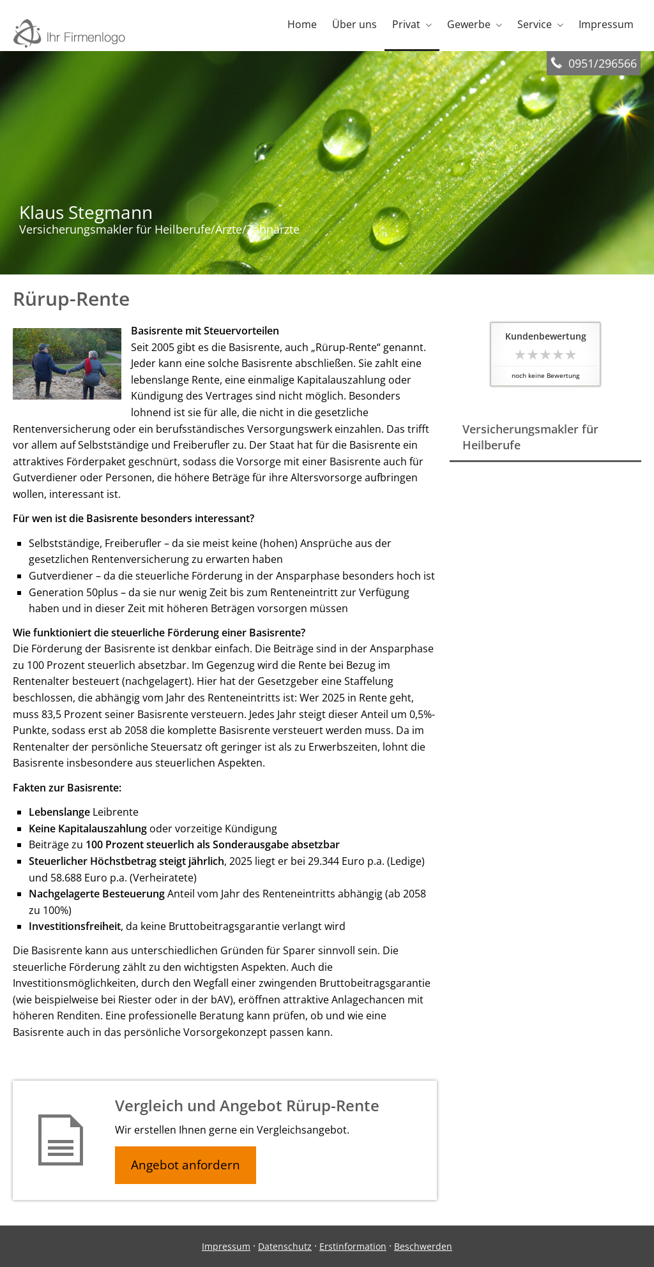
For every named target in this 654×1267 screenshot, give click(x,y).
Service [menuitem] (534, 24)
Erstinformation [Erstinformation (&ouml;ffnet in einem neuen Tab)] (352, 1246)
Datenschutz (285, 1246)
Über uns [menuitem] (354, 24)
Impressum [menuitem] (606, 24)
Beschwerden (423, 1246)
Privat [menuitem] (406, 24)
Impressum (226, 1246)
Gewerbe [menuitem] (468, 24)
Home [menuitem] (302, 24)
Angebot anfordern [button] (185, 1165)
